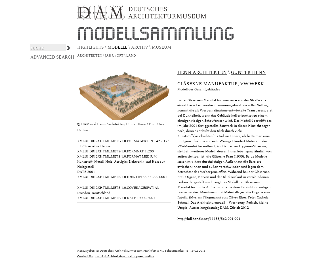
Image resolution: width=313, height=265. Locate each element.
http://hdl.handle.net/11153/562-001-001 (208, 219)
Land (131, 55)
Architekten (90, 55)
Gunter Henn (248, 72)
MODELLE (118, 47)
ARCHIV (140, 47)
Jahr (110, 55)
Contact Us (85, 256)
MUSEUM (162, 47)
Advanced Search (52, 57)
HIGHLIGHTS (91, 47)
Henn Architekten (202, 72)
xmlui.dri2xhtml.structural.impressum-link (124, 256)
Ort (120, 55)
